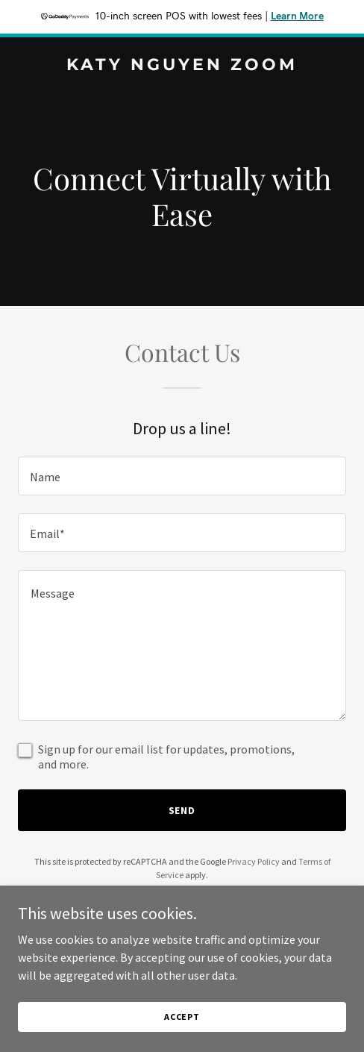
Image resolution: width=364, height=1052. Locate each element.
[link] (182, 65)
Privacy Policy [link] (254, 861)
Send (182, 810)
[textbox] (182, 476)
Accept (182, 1036)
